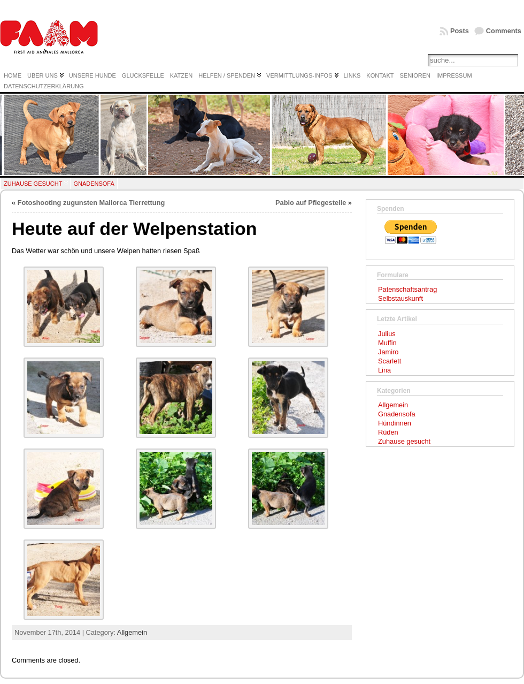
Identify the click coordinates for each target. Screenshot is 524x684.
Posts (459, 31)
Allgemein (132, 632)
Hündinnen (394, 423)
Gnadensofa (93, 183)
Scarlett (389, 361)
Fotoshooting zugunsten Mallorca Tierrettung (91, 203)
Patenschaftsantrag (407, 289)
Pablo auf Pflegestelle (310, 203)
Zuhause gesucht (33, 183)
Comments (503, 31)
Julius (387, 334)
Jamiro (388, 352)
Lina (384, 370)
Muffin (387, 343)
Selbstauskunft (400, 298)
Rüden (388, 432)
